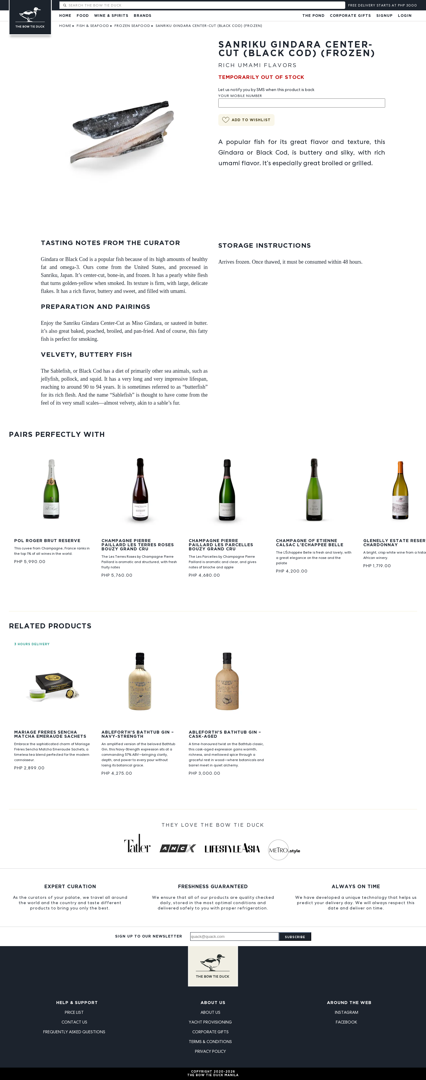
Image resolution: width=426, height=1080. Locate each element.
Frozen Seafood (132, 25)
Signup (384, 15)
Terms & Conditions (210, 1041)
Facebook (346, 1022)
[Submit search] (65, 5)
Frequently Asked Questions (74, 1031)
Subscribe (295, 937)
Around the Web (349, 1003)
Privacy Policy (210, 1051)
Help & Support (77, 1003)
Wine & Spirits (111, 15)
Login (405, 15)
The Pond (313, 15)
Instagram (346, 1012)
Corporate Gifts (350, 15)
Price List (74, 1012)
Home (65, 15)
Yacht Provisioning (210, 1022)
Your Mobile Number (240, 95)
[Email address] (234, 936)
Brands (142, 15)
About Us (213, 1003)
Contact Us (74, 1022)
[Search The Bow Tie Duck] (206, 5)
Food (83, 15)
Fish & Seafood (93, 25)
